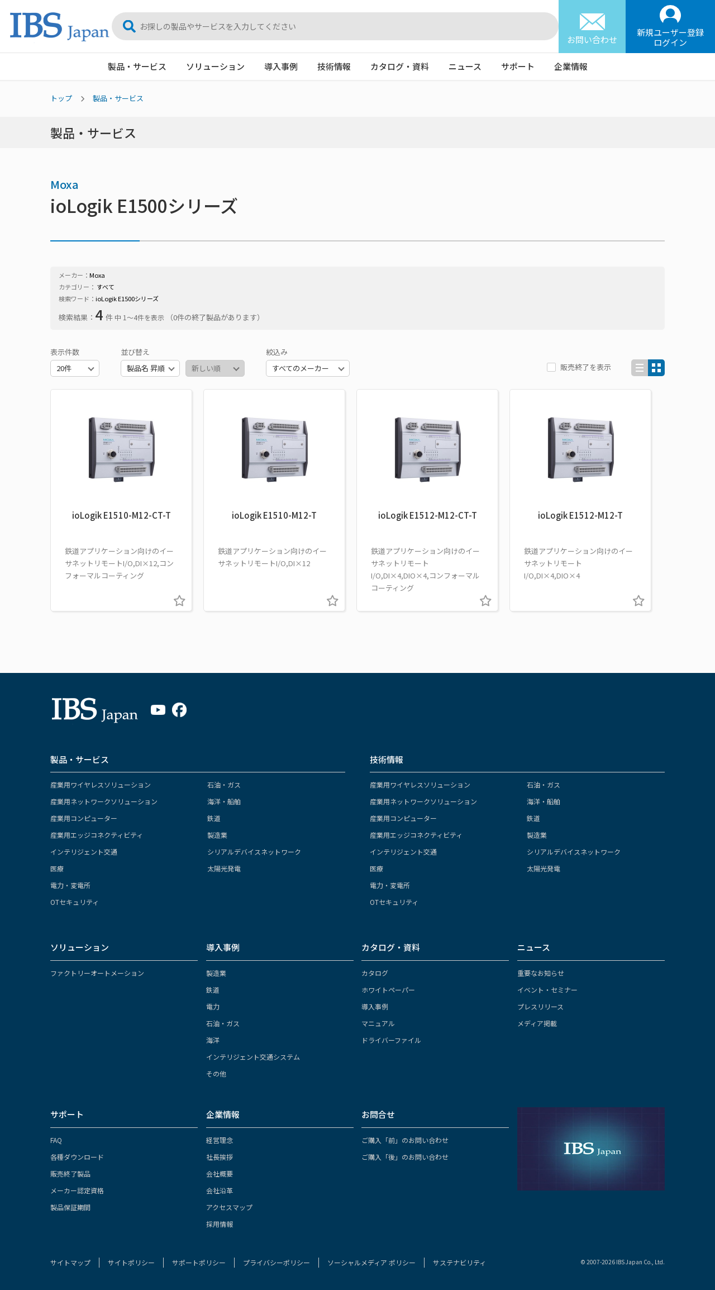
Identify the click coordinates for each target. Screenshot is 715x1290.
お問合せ (378, 1114)
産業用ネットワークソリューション (104, 801)
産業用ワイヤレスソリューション (100, 784)
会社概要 (219, 1173)
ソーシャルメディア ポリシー (371, 1262)
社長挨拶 (219, 1156)
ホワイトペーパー (388, 989)
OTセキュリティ (74, 902)
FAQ (56, 1140)
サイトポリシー (131, 1262)
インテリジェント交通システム (253, 1056)
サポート (518, 66)
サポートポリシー (199, 1262)
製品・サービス (137, 66)
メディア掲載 (537, 1023)
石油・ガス (224, 784)
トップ (61, 98)
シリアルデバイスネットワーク (254, 851)
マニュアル (378, 1023)
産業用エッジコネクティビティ (96, 835)
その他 (216, 1073)
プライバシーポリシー (276, 1262)
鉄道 (214, 818)
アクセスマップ (229, 1207)
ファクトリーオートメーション (97, 973)
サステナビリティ (459, 1262)
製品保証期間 (70, 1207)
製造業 (217, 835)
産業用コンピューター (83, 818)
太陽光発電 (224, 868)
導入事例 (281, 66)
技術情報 (334, 66)
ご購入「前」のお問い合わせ (405, 1140)
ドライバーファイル (391, 1040)
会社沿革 (219, 1190)
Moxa (64, 184)
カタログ (374, 973)
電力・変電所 (70, 885)
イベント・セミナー (547, 989)
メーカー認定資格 (77, 1190)
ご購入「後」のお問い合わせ (405, 1156)
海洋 (213, 1040)
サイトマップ (70, 1262)
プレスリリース (540, 1006)
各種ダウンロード (77, 1156)
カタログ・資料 (399, 66)
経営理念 (219, 1140)
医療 (57, 868)
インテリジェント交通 (83, 851)
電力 (213, 1006)
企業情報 (571, 66)
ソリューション (215, 66)
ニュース (465, 66)
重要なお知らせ (540, 973)
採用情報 (219, 1224)
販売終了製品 (70, 1173)
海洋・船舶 (224, 801)
